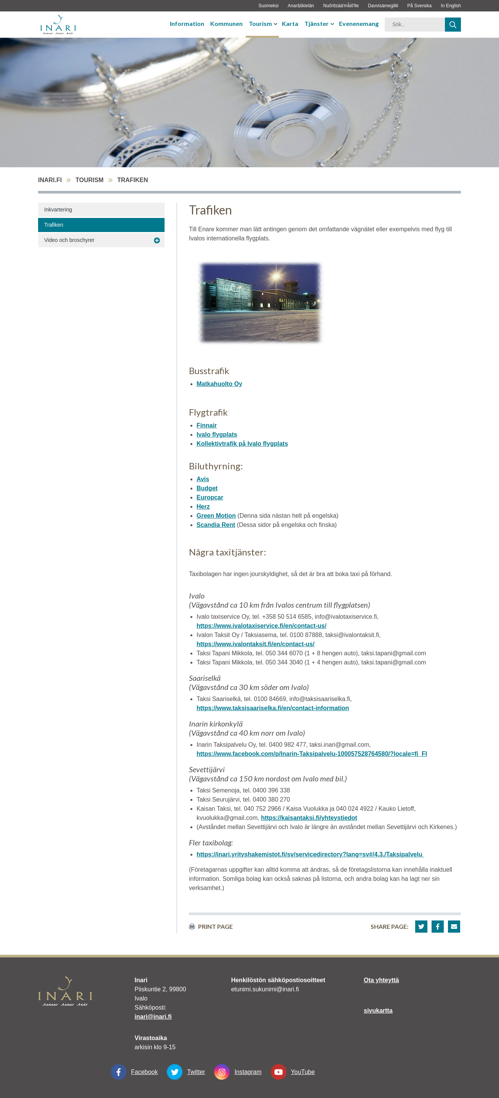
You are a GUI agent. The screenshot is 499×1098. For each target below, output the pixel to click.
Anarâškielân (301, 5)
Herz (203, 506)
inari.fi (50, 180)
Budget (207, 488)
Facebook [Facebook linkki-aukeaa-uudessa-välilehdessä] (134, 1072)
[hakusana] (415, 25)
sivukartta (378, 1010)
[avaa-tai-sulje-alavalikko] (276, 23)
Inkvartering (58, 209)
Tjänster (316, 23)
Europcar (210, 497)
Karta (290, 23)
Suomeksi (268, 5)
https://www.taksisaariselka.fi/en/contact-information (273, 708)
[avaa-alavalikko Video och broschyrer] (157, 240)
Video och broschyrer (69, 240)
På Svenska (419, 5)
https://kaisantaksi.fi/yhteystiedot (309, 818)
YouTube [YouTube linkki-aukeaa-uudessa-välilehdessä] (293, 1072)
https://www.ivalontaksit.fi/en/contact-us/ (256, 644)
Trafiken (53, 225)
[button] (421, 926)
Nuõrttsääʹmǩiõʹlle (341, 5)
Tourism (260, 23)
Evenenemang (359, 23)
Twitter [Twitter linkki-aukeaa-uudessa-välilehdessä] (186, 1072)
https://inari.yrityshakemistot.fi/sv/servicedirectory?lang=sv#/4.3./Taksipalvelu (310, 854)
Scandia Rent (216, 525)
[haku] (453, 25)
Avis (203, 479)
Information (187, 23)
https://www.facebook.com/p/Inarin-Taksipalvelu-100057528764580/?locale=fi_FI (312, 754)
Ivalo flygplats (217, 434)
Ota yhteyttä (381, 980)
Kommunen (226, 23)
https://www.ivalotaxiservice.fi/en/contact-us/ (261, 626)
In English (451, 5)
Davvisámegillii (383, 5)
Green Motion (216, 515)
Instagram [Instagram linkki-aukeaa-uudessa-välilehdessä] (237, 1072)
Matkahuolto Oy (219, 384)
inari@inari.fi (152, 1016)
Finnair (207, 425)
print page (211, 926)
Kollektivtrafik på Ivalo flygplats (242, 443)
